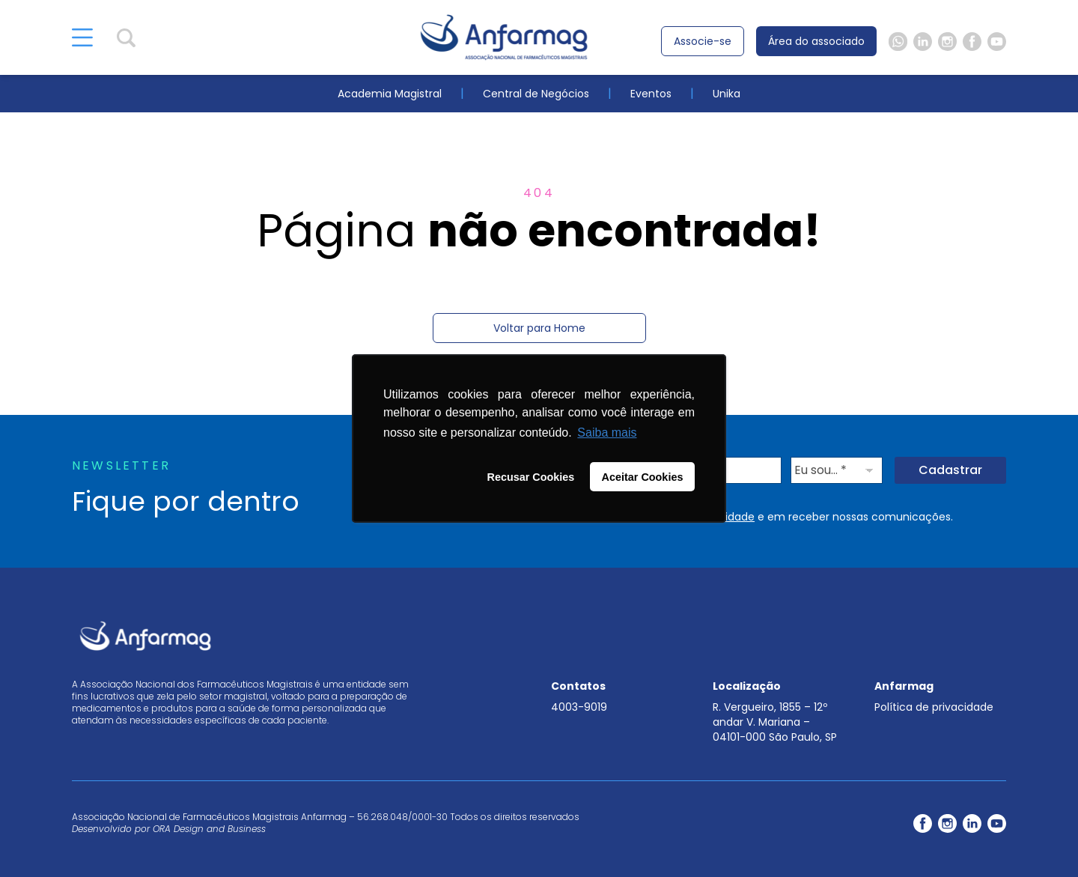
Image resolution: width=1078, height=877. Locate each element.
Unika (726, 93)
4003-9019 (579, 707)
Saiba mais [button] (606, 432)
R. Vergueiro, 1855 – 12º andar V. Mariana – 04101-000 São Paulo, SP (775, 722)
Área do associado (816, 41)
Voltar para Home (539, 328)
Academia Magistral (390, 93)
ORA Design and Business (209, 828)
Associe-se (702, 41)
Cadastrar (950, 470)
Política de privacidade (933, 707)
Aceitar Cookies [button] (642, 477)
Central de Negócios (536, 93)
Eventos (651, 93)
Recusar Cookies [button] (531, 477)
